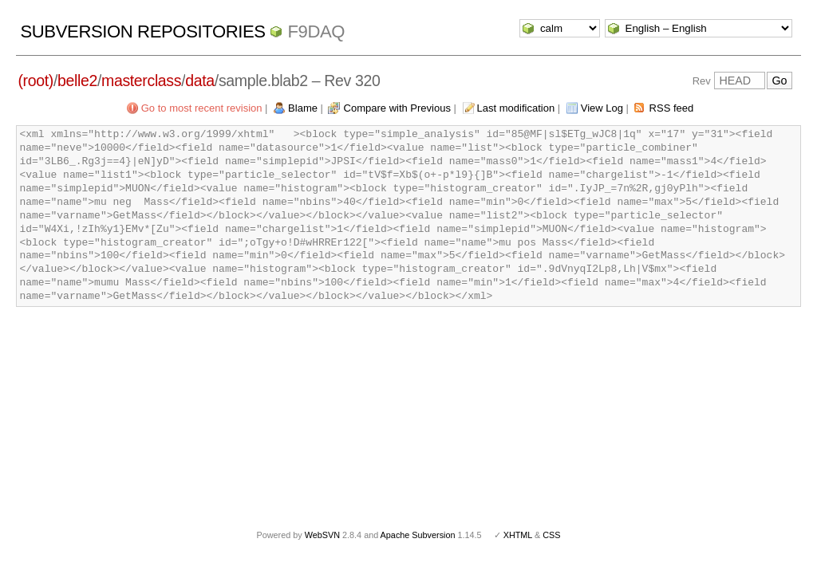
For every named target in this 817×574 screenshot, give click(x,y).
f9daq (316, 31)
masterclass (141, 80)
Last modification (516, 108)
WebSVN (322, 535)
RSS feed (671, 108)
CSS (551, 535)
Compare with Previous (397, 108)
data (200, 80)
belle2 (77, 80)
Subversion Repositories (142, 31)
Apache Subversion (418, 535)
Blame (303, 108)
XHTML (517, 535)
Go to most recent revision (201, 108)
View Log (602, 108)
